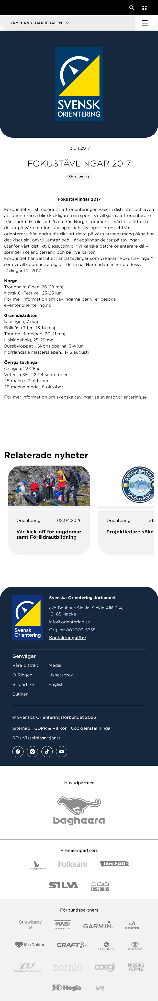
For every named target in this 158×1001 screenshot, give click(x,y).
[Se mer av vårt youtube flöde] (61, 751)
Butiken (20, 694)
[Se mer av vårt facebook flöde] (18, 751)
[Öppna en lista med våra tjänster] (143, 7)
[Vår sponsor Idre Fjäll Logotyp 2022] (114, 865)
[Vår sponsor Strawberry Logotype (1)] (30, 924)
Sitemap (21, 728)
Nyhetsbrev (61, 675)
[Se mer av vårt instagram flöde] (32, 751)
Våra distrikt (25, 665)
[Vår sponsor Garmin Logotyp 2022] (98, 924)
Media (55, 665)
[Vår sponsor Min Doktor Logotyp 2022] (29, 946)
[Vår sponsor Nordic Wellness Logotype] (27, 967)
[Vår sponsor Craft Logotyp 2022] (71, 946)
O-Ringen (22, 675)
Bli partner (23, 684)
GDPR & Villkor (50, 728)
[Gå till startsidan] (13, 7)
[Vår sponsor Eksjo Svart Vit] (100, 886)
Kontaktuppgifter (67, 637)
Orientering (79, 176)
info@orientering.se (69, 622)
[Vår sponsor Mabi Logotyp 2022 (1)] (62, 924)
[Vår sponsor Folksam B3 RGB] (72, 865)
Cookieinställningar (91, 728)
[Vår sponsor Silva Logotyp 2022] (63, 886)
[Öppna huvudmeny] (147, 23)
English (56, 684)
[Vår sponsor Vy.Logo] (100, 988)
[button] (68, 23)
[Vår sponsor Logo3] (105, 967)
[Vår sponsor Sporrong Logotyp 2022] (135, 946)
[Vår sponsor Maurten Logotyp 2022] (132, 924)
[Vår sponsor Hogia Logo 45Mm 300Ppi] (66, 988)
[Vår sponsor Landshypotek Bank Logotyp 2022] (37, 865)
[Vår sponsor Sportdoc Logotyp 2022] (106, 946)
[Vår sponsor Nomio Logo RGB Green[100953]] (67, 967)
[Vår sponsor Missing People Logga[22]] (136, 967)
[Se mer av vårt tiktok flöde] (47, 751)
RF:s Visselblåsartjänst (36, 738)
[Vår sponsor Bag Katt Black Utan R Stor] (79, 810)
